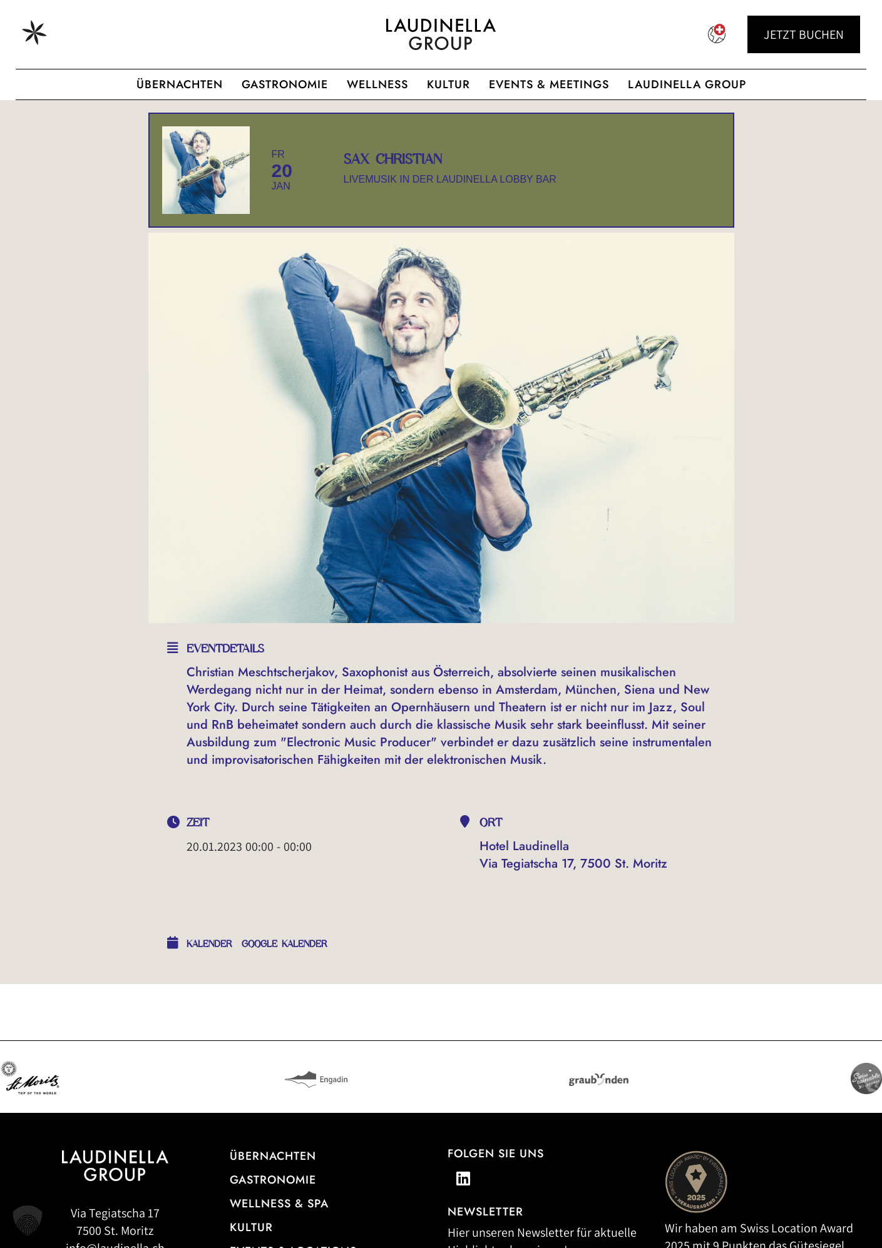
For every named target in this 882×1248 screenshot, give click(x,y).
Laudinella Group (687, 84)
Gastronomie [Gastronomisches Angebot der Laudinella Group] (285, 84)
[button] (27, 1220)
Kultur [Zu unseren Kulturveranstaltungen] (251, 1227)
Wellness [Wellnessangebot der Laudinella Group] (377, 84)
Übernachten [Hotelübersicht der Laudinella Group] (179, 84)
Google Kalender (284, 944)
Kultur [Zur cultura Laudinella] (448, 84)
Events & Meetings (549, 84)
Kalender (209, 944)
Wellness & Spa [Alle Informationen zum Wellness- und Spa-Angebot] (279, 1203)
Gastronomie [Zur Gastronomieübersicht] (273, 1180)
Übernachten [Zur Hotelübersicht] (273, 1156)
